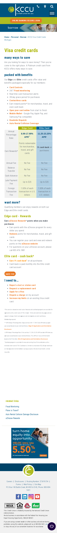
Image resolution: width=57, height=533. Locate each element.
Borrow (23, 37)
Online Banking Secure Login (26, 20)
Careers (9, 481)
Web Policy (28, 484)
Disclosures (19, 481)
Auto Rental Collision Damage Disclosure (22, 414)
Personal (15, 37)
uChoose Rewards (13, 418)
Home (6, 37)
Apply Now (10, 273)
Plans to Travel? (12, 410)
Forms (18, 484)
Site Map (37, 484)
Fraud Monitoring (12, 406)
